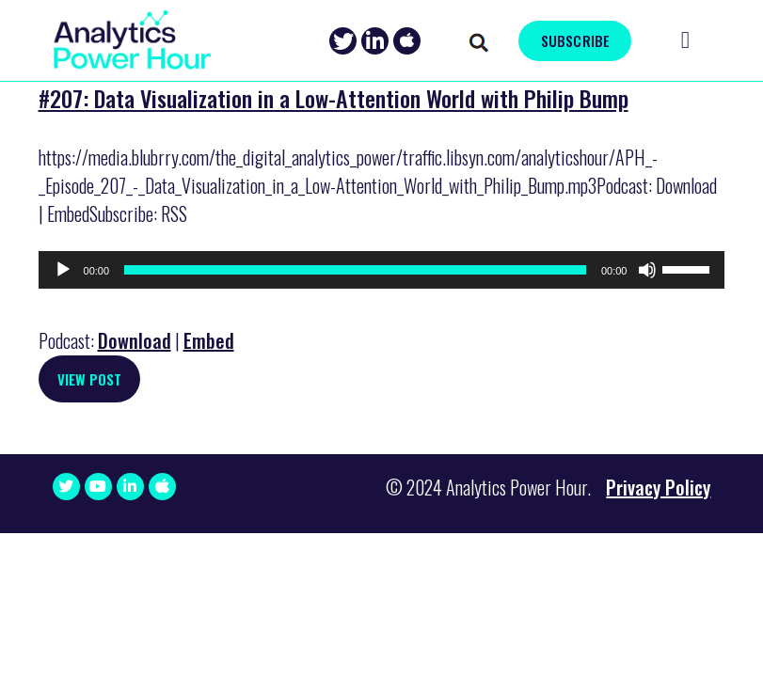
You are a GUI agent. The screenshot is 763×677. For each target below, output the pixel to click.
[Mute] (647, 269)
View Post (89, 379)
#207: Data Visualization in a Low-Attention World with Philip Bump (333, 98)
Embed (208, 340)
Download (134, 340)
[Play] (63, 269)
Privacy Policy (658, 487)
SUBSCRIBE (575, 40)
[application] (382, 270)
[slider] (355, 270)
